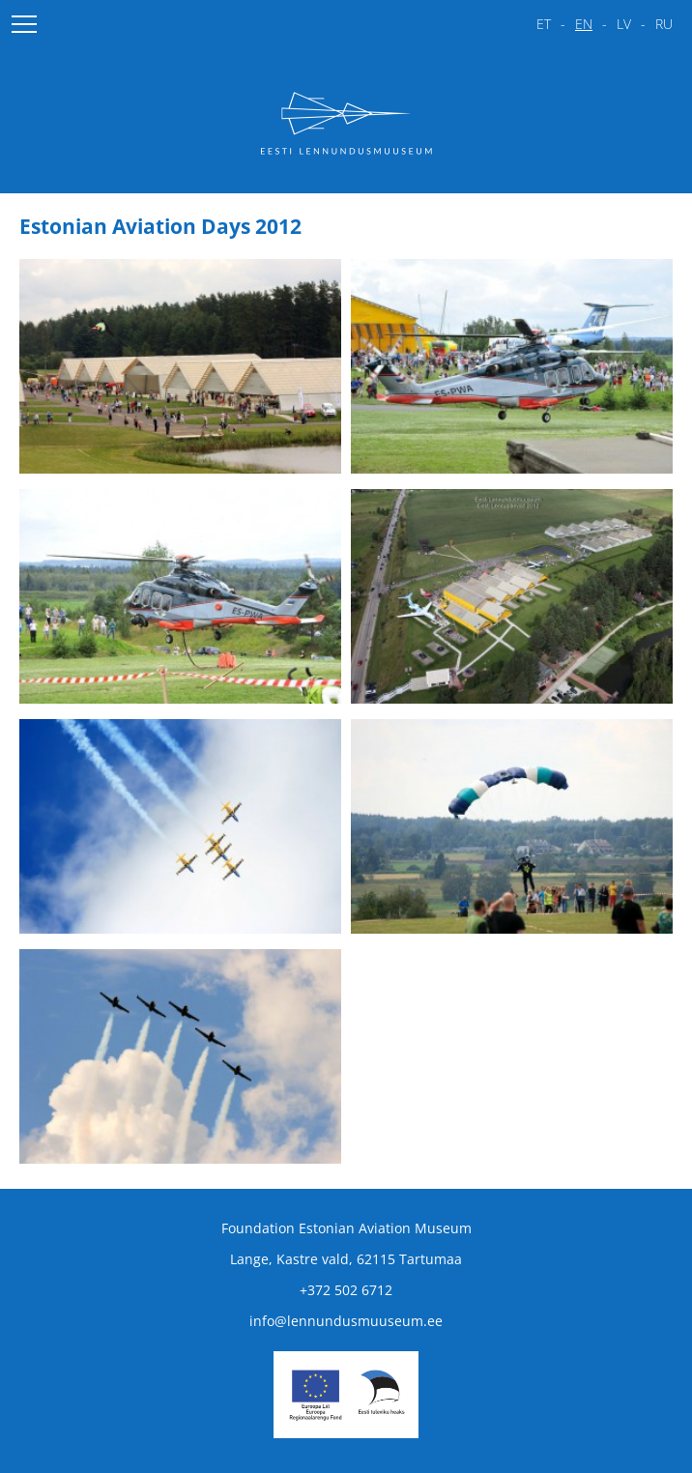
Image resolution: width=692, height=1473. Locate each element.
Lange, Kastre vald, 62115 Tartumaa (346, 1259)
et (543, 23)
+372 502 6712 (346, 1290)
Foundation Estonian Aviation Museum (346, 1228)
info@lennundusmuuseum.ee (346, 1321)
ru (664, 23)
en (583, 23)
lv (624, 23)
